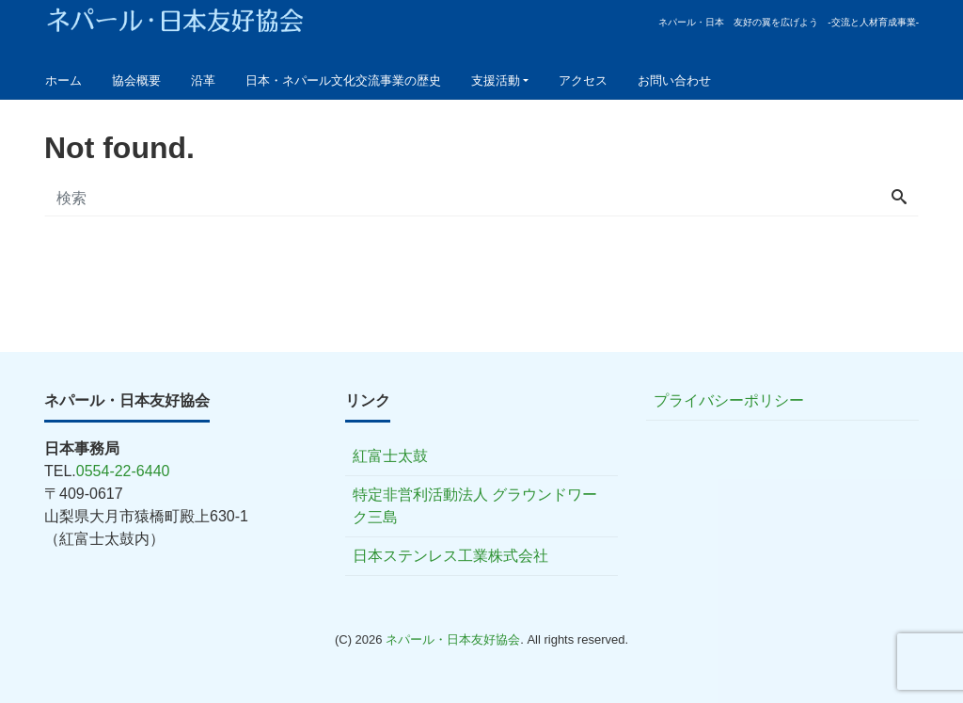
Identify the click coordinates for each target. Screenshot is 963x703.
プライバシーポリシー (729, 400)
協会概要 (136, 80)
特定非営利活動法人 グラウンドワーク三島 (475, 506)
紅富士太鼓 (390, 456)
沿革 (203, 80)
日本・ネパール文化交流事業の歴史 (343, 80)
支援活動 (495, 80)
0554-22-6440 (123, 471)
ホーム (63, 80)
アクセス (583, 80)
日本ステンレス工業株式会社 (450, 556)
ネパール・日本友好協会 (453, 639)
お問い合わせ (674, 80)
